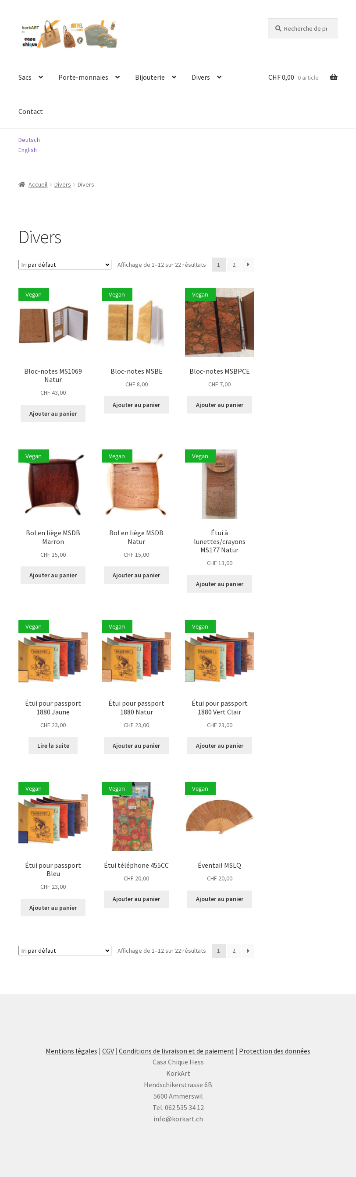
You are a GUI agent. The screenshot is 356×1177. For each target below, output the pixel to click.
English (27, 150)
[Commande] (64, 264)
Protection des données (274, 1050)
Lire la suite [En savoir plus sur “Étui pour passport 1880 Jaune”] (53, 745)
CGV (108, 1050)
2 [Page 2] (233, 265)
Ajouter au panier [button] (53, 413)
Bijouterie (150, 77)
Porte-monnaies (83, 77)
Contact (30, 111)
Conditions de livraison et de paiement (176, 1050)
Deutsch (29, 140)
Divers (201, 77)
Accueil (37, 184)
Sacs (25, 77)
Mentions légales (71, 1050)
